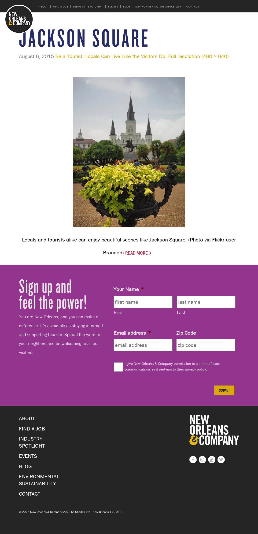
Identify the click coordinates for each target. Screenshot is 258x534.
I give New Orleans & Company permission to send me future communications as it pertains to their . (172, 366)
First (118, 312)
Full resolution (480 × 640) (198, 56)
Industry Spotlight (88, 6)
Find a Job (60, 6)
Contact (192, 6)
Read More (136, 252)
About (43, 6)
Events (113, 6)
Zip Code (186, 333)
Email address (132, 333)
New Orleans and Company (19, 19)
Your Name (129, 289)
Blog (126, 6)
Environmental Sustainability (158, 6)
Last (181, 312)
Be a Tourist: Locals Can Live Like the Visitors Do (110, 56)
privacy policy (195, 369)
